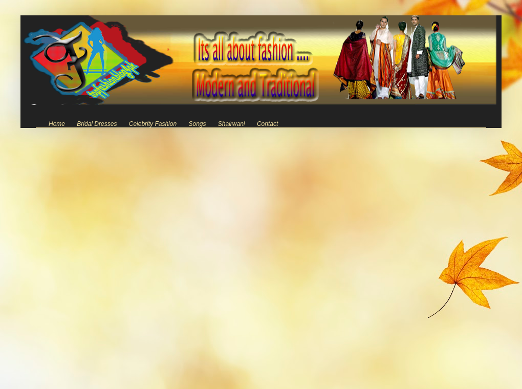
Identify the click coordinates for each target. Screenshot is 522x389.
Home (57, 123)
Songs (197, 123)
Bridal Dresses (97, 123)
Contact (267, 123)
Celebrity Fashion (153, 123)
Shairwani (231, 123)
